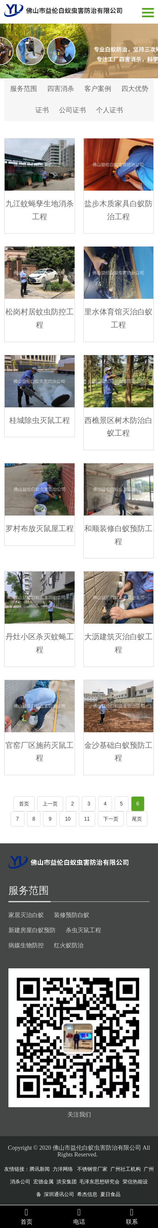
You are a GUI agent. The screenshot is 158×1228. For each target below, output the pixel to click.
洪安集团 (66, 1182)
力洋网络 (63, 1169)
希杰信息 (87, 1194)
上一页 (50, 804)
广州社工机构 (125, 1169)
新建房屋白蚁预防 (32, 930)
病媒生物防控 (26, 945)
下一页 (110, 819)
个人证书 (109, 110)
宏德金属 (43, 1182)
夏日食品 (110, 1194)
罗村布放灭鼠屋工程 (39, 528)
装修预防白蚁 (71, 915)
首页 (24, 804)
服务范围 (23, 88)
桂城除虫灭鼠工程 (39, 420)
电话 (79, 1216)
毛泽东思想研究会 (99, 1182)
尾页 (137, 819)
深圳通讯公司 (59, 1194)
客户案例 (97, 88)
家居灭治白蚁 (26, 915)
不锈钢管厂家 (92, 1169)
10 (67, 819)
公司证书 (72, 110)
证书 (42, 110)
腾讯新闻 (39, 1169)
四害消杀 (60, 88)
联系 (131, 1216)
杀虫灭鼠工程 (83, 930)
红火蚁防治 (68, 945)
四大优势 (134, 88)
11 (87, 819)
